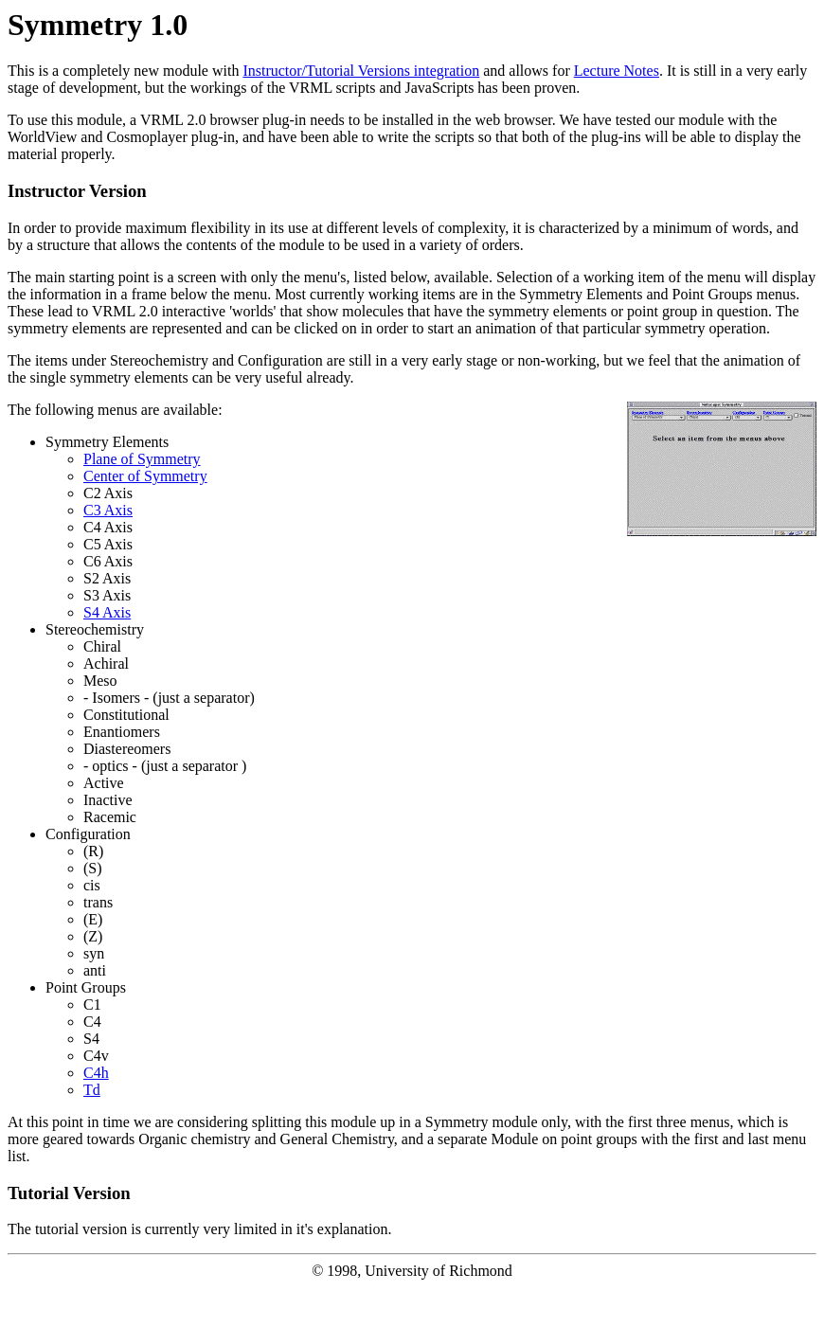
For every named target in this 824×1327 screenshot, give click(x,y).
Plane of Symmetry (142, 459)
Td (91, 1090)
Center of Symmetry (145, 476)
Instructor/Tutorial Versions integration (360, 71)
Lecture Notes (616, 71)
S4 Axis (107, 612)
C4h (96, 1073)
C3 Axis (108, 510)
